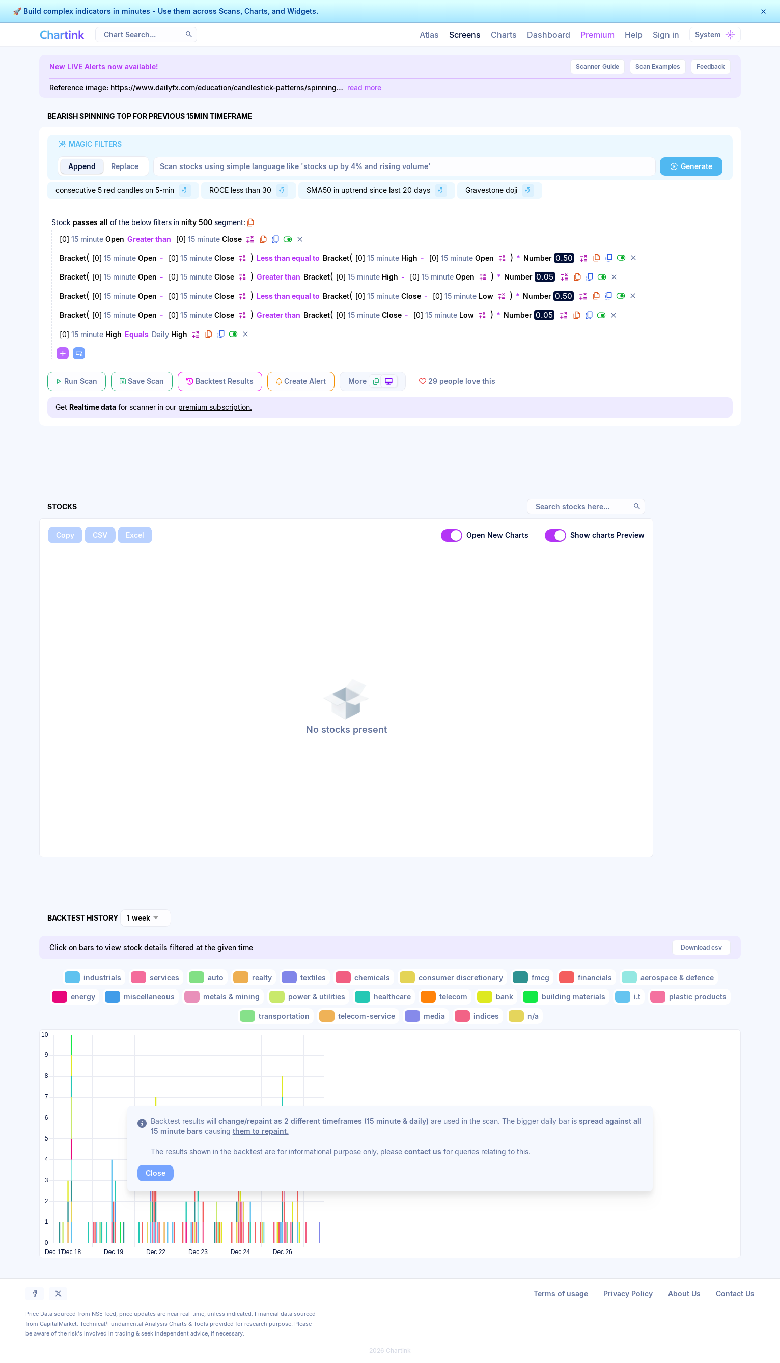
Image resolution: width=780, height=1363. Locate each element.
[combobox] (145, 918)
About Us (684, 1293)
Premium (597, 35)
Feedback (711, 66)
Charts (504, 35)
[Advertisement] (390, 451)
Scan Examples (657, 66)
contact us (422, 1151)
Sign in (666, 35)
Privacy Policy (628, 1293)
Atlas (429, 35)
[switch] (451, 535)
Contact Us (735, 1293)
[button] (763, 11)
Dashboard (548, 35)
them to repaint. (261, 1131)
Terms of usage (561, 1293)
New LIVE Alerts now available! (103, 66)
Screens (465, 35)
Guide (597, 67)
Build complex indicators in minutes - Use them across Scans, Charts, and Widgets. (169, 11)
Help (634, 35)
